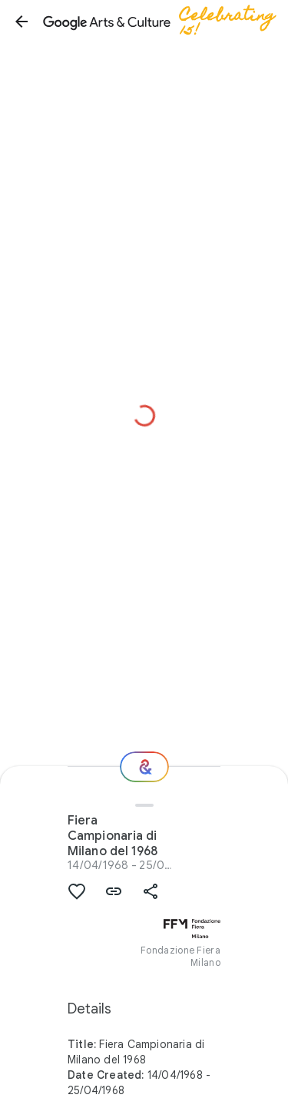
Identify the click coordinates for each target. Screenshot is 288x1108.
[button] (21, 21)
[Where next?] (144, 766)
